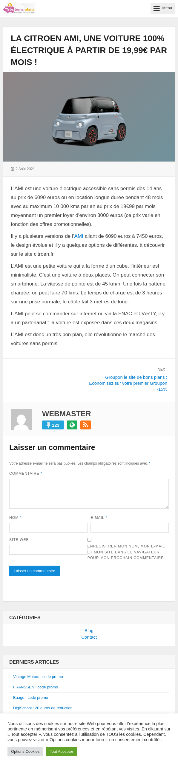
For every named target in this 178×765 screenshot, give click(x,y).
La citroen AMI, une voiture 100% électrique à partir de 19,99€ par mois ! (89, 50)
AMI (78, 236)
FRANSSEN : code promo (35, 687)
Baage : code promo (30, 697)
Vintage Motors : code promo (38, 676)
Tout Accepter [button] (61, 751)
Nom (15, 518)
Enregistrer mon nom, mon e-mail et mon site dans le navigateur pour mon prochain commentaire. (126, 552)
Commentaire (25, 473)
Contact (89, 637)
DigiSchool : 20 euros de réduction (43, 708)
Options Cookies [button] (25, 751)
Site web (19, 540)
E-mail (98, 518)
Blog (89, 630)
